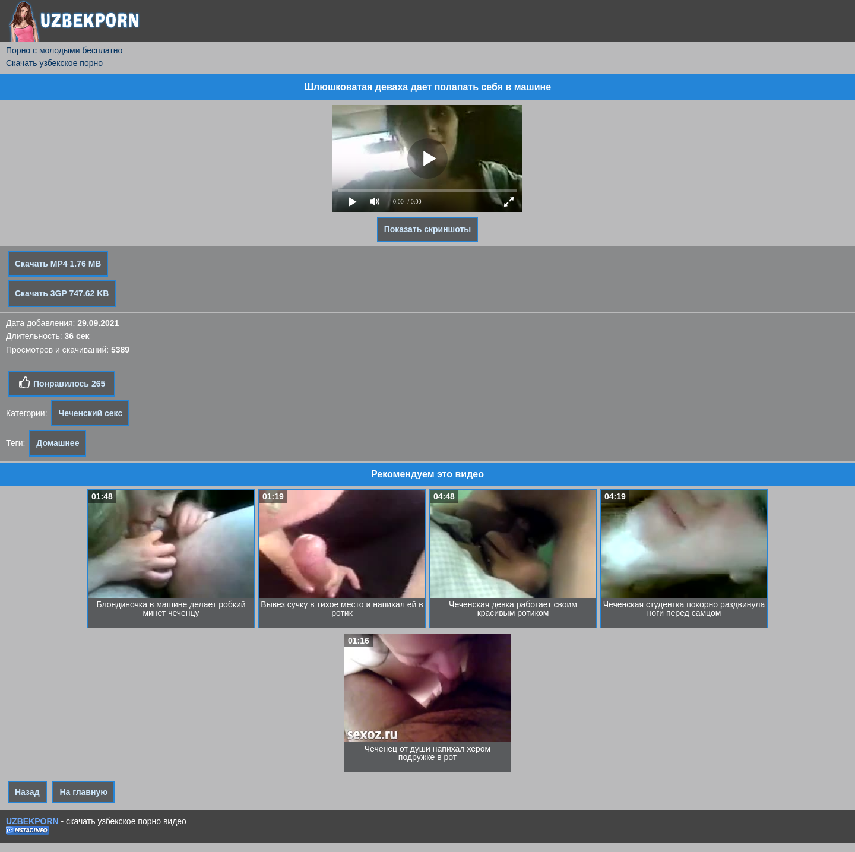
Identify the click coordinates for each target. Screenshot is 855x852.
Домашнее (57, 443)
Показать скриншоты (427, 229)
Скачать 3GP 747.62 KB (62, 293)
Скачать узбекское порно (54, 63)
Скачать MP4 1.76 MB (58, 263)
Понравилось (61, 382)
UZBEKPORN (32, 821)
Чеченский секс (90, 413)
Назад (27, 792)
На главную (83, 792)
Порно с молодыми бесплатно (64, 50)
